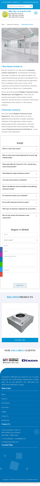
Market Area (5, 420)
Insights (4, 411)
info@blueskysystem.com (30, 2)
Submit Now (20, 285)
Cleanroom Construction (12, 24)
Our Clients (5, 407)
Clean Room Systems (27, 24)
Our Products (6, 403)
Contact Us (5, 416)
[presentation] (17, 277)
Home (3, 24)
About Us (4, 399)
